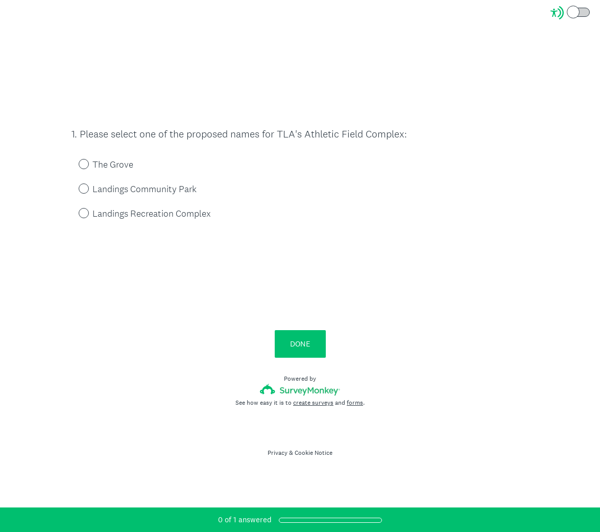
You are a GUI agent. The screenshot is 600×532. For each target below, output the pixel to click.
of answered (245, 519)
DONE (300, 344)
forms (355, 403)
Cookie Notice (313, 453)
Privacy (277, 453)
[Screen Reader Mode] (571, 12)
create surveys (313, 403)
